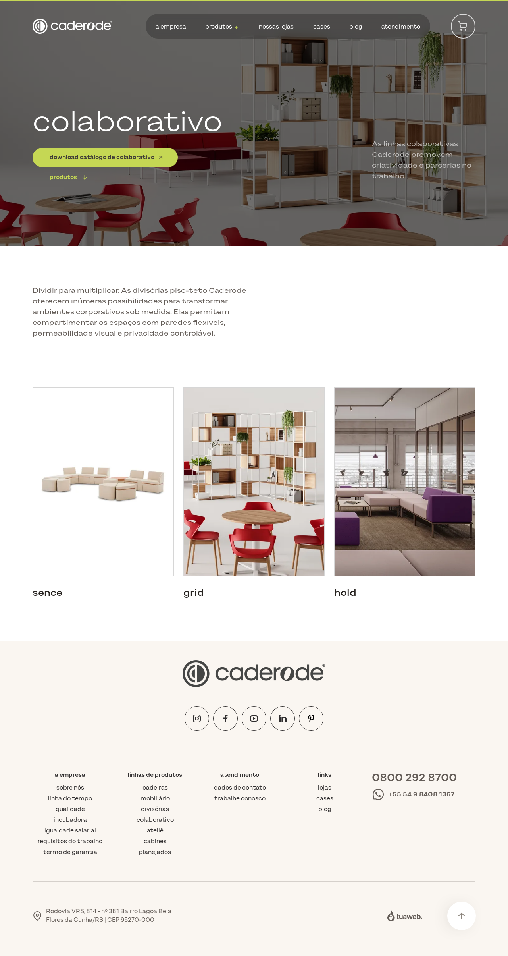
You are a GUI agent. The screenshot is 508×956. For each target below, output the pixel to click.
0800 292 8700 (414, 778)
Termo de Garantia (70, 852)
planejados (155, 852)
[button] (222, 26)
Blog (324, 809)
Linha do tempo (70, 798)
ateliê (155, 830)
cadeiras (155, 787)
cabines (155, 841)
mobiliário (155, 798)
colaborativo (155, 820)
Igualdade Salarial (70, 830)
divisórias (155, 809)
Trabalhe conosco (240, 798)
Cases (324, 798)
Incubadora (70, 820)
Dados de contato (240, 787)
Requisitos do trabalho (70, 841)
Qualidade (70, 809)
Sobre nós (70, 787)
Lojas (324, 787)
